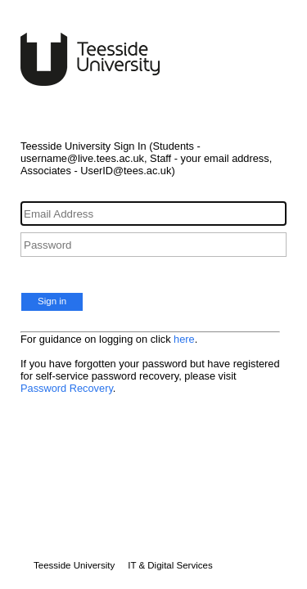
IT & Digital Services (170, 565)
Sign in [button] (52, 301)
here (184, 339)
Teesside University (74, 565)
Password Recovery (66, 388)
